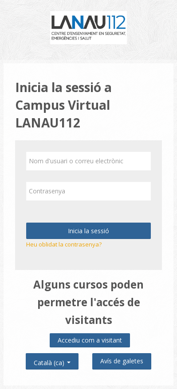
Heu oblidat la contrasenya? (64, 244)
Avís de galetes (121, 361)
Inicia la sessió (88, 231)
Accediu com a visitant (90, 340)
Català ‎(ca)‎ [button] (52, 360)
